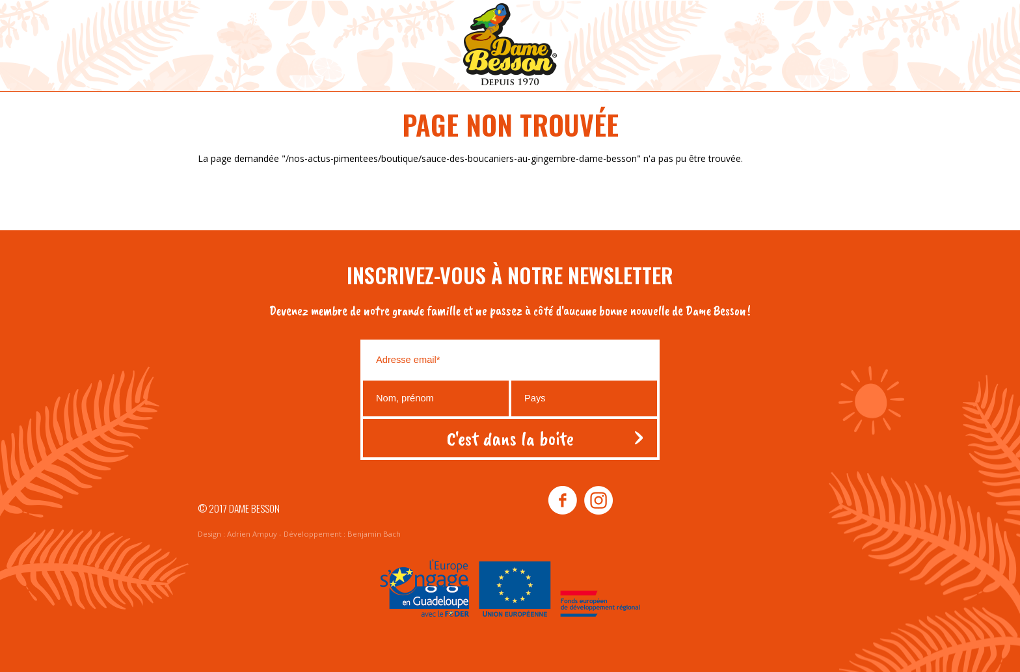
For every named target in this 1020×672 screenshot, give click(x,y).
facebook (563, 501)
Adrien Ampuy (252, 534)
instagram (598, 501)
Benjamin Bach (374, 534)
